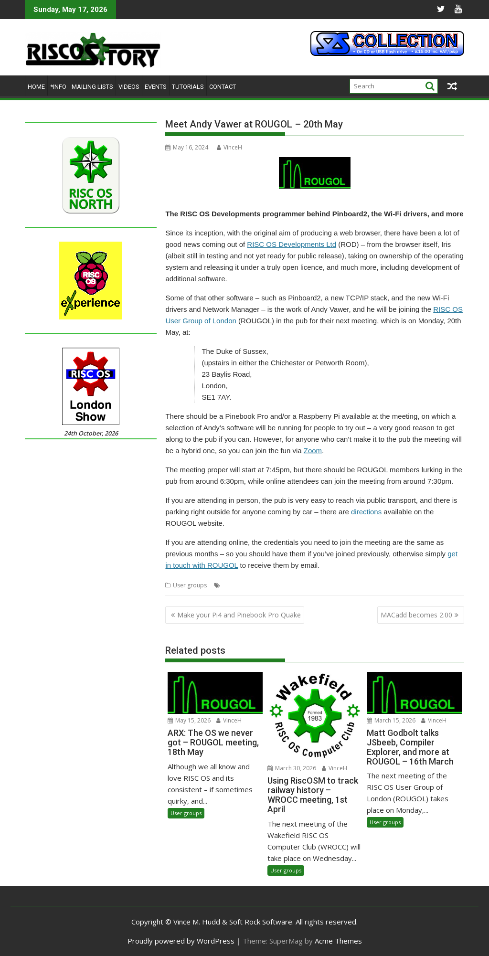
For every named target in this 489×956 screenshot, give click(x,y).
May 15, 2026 (189, 720)
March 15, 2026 (391, 720)
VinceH (229, 147)
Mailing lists (92, 86)
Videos (128, 86)
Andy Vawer (239, 585)
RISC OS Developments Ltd (291, 244)
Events (156, 86)
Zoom (313, 450)
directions (366, 512)
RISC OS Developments (339, 585)
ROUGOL (386, 585)
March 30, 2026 (291, 768)
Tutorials (188, 86)
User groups (190, 585)
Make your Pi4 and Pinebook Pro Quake (239, 614)
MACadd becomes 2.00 (416, 614)
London (268, 585)
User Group (418, 585)
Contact (222, 86)
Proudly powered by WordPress (181, 940)
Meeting (294, 585)
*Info (58, 86)
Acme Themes (338, 940)
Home (36, 86)
